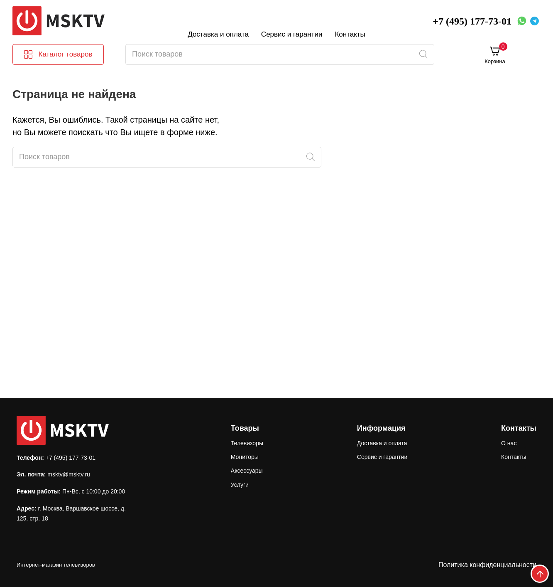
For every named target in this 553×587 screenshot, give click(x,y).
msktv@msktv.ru (68, 474)
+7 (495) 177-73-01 (472, 21)
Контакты (350, 34)
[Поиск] (423, 54)
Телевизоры (247, 443)
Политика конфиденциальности (487, 564)
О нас (508, 443)
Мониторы (245, 457)
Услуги (240, 484)
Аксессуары (247, 470)
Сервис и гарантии (292, 34)
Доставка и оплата (218, 34)
